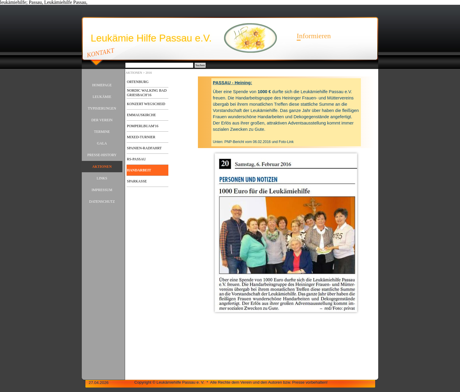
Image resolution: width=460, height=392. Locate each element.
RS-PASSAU (136, 159)
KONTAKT (100, 52)
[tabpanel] (286, 112)
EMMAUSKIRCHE (141, 115)
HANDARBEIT (139, 170)
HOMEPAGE (102, 85)
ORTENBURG (138, 82)
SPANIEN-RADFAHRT (144, 148)
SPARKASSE (137, 181)
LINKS (102, 178)
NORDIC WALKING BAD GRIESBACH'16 (147, 92)
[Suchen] (159, 65)
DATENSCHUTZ (102, 201)
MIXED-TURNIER (141, 137)
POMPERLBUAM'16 (143, 126)
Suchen (200, 65)
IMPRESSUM (102, 190)
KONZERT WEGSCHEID (146, 104)
